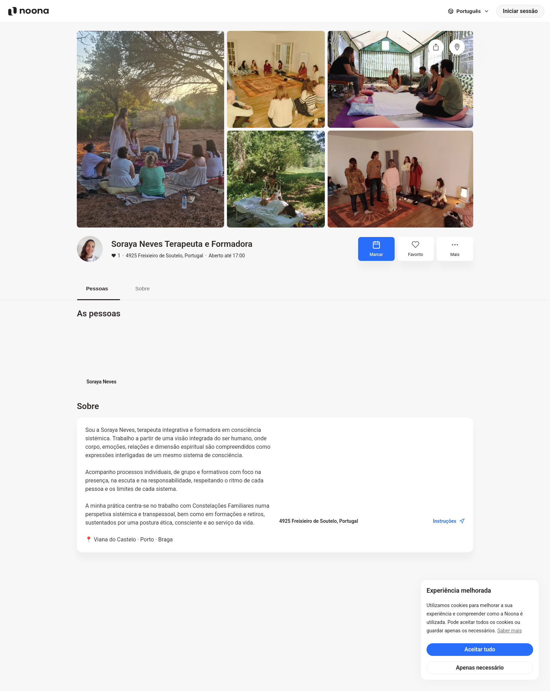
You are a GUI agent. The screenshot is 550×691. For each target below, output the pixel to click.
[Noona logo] (28, 11)
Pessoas (98, 288)
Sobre (147, 288)
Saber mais (509, 630)
